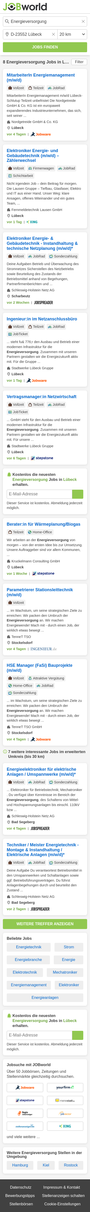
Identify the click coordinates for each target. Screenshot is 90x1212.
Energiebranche (28, 960)
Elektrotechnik (25, 972)
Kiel (46, 1165)
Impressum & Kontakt (61, 1187)
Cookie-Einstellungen (62, 1204)
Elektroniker (69, 985)
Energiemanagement (29, 985)
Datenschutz (20, 1187)
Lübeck (69, 62)
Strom (69, 947)
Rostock (71, 1165)
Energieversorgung (25, 62)
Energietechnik (29, 947)
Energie (68, 960)
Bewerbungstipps (20, 1196)
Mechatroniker (65, 972)
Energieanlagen (44, 998)
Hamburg (20, 1165)
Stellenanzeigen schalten (63, 1196)
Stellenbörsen (21, 1204)
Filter (79, 62)
